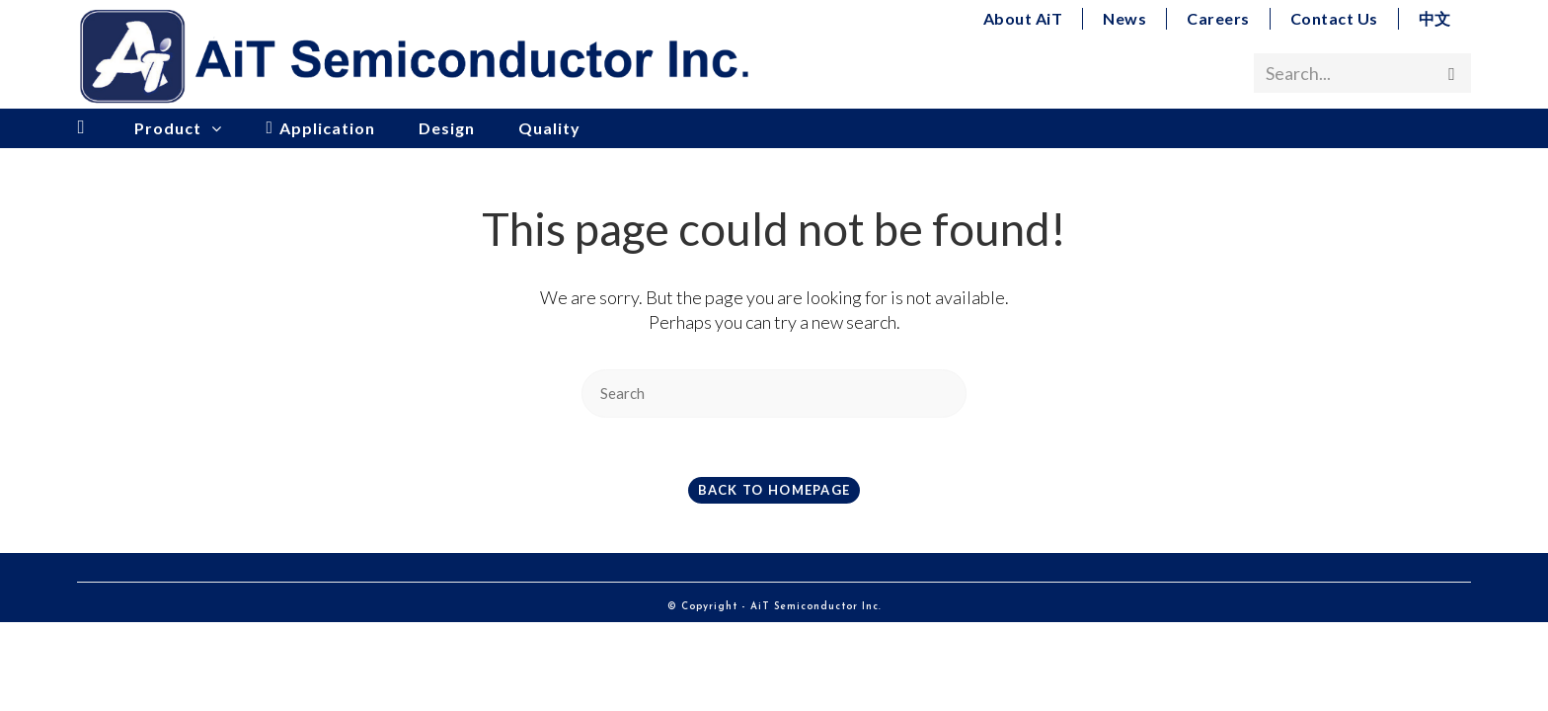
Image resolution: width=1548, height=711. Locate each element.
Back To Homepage (774, 490)
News (1124, 18)
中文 (1435, 18)
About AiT (1023, 18)
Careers (1218, 18)
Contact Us (1334, 18)
